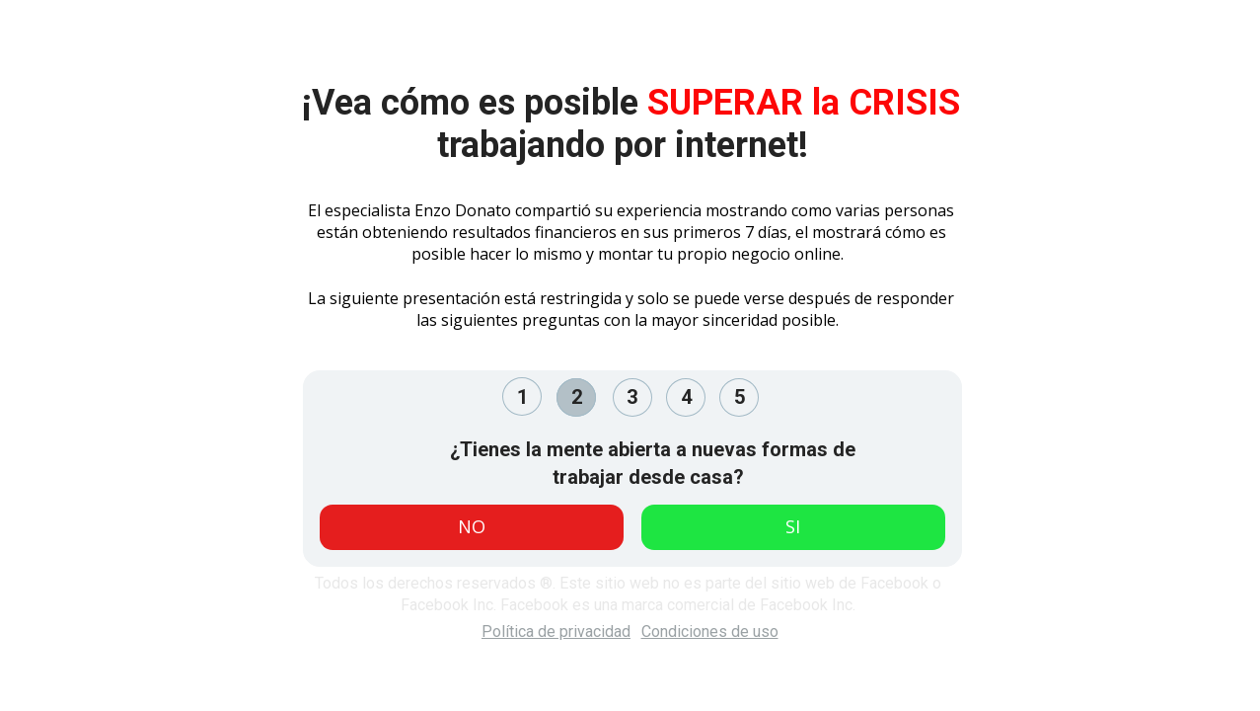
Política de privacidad (556, 631)
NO (471, 526)
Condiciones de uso (709, 631)
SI (792, 526)
